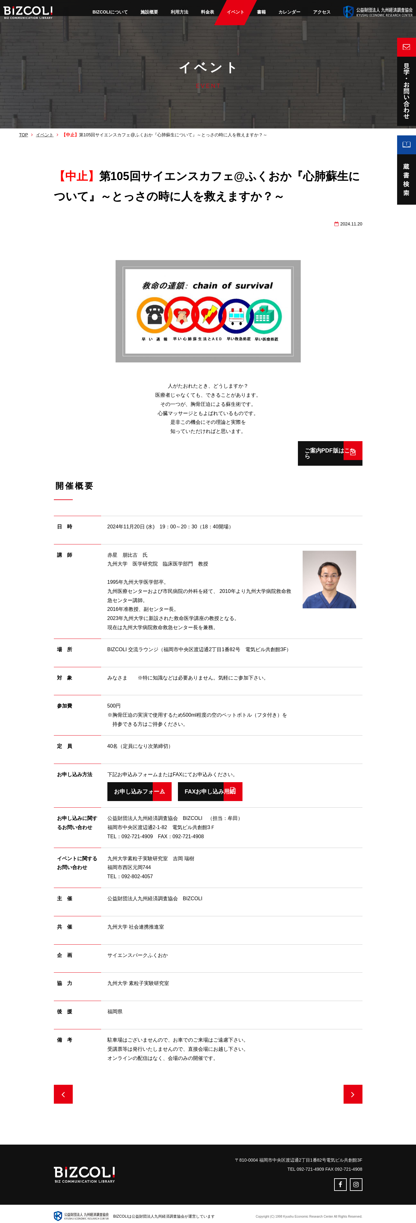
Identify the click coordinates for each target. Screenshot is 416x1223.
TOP (23, 134)
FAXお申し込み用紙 (240, 786)
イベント (45, 134)
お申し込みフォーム (139, 786)
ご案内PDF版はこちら (303, 450)
